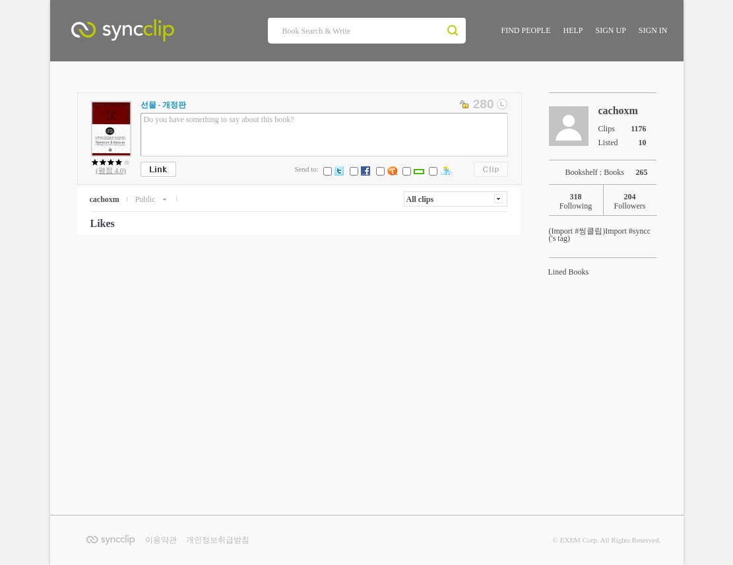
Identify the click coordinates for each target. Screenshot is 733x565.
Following (575, 201)
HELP (573, 30)
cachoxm (104, 199)
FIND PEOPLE (525, 30)
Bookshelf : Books (610, 172)
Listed (626, 142)
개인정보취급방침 (217, 540)
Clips (491, 169)
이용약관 (161, 540)
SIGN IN (653, 30)
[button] (455, 199)
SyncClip (151, 33)
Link (158, 169)
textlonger (502, 104)
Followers (630, 201)
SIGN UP (610, 30)
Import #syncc (600, 231)
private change (465, 104)
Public (146, 199)
